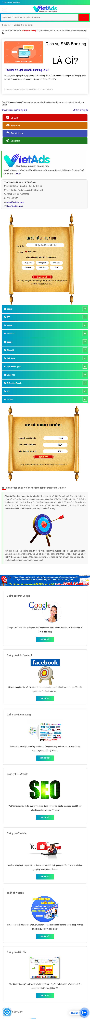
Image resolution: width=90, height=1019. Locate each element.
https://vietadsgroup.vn (14, 206)
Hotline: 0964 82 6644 (11, 2)
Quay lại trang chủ (80, 110)
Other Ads (9, 375)
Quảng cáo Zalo (15, 1011)
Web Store (9, 358)
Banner (8, 325)
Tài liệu (8, 399)
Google (8, 342)
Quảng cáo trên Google (18, 595)
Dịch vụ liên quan (12, 366)
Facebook (9, 334)
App (7, 391)
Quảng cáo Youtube (16, 833)
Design (8, 309)
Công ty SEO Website (17, 774)
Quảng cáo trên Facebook (19, 655)
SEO (7, 317)
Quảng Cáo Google (13, 383)
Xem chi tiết (44, 639)
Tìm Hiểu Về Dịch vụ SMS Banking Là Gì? (26, 70)
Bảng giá (9, 350)
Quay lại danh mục (14, 110)
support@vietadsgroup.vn (15, 202)
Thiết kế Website (15, 892)
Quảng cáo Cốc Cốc (17, 952)
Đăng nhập (46, 89)
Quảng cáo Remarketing (19, 714)
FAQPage (17, 174)
